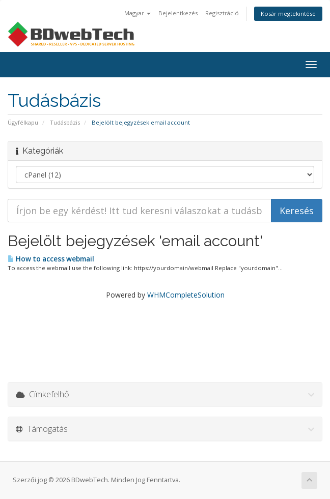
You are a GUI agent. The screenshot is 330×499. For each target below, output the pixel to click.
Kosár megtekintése (288, 13)
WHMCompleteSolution (186, 295)
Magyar (137, 13)
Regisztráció (222, 13)
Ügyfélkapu (23, 122)
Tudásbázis (65, 122)
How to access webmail (51, 258)
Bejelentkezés (178, 13)
